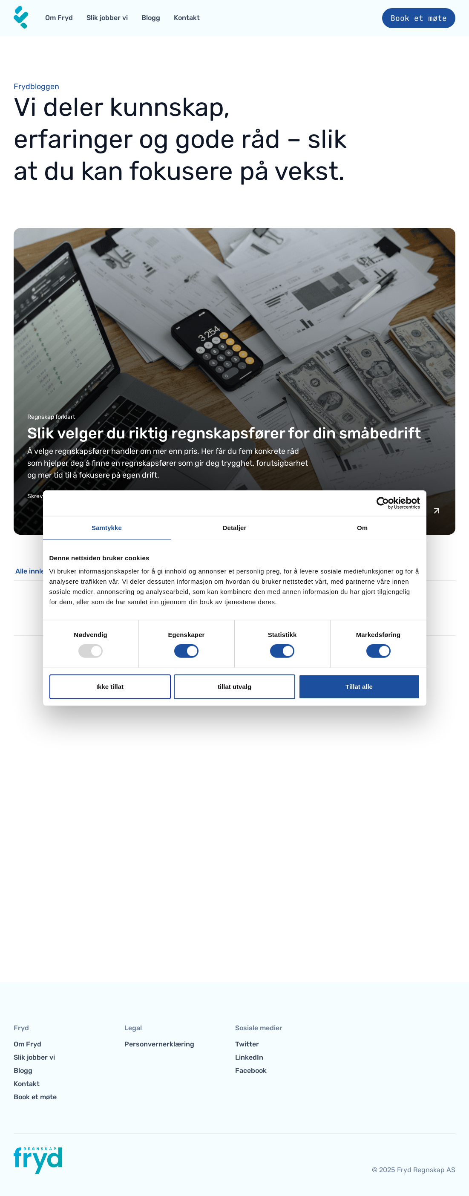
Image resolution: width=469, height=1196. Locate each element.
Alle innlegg (34, 571)
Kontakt (187, 18)
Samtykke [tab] (107, 527)
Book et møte (419, 18)
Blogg (150, 18)
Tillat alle (359, 686)
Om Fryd (59, 18)
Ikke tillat (110, 686)
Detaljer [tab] (235, 527)
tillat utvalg (234, 686)
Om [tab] (362, 527)
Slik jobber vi (107, 18)
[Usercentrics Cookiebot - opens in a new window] (382, 502)
